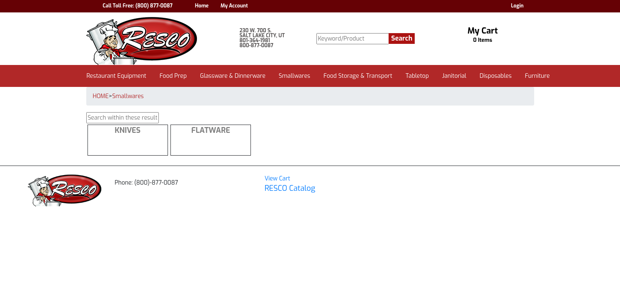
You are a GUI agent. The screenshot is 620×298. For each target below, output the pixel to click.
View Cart (277, 179)
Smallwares (128, 96)
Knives (127, 130)
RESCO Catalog (290, 188)
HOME (101, 96)
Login (517, 5)
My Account (234, 5)
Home (202, 5)
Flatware (210, 130)
